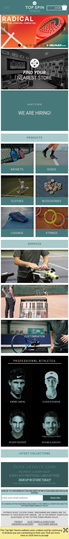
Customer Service (48, 524)
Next (64, 28)
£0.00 (58, 7)
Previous (4, 28)
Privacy (18, 522)
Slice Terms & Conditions (41, 522)
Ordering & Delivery (22, 524)
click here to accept (38, 535)
